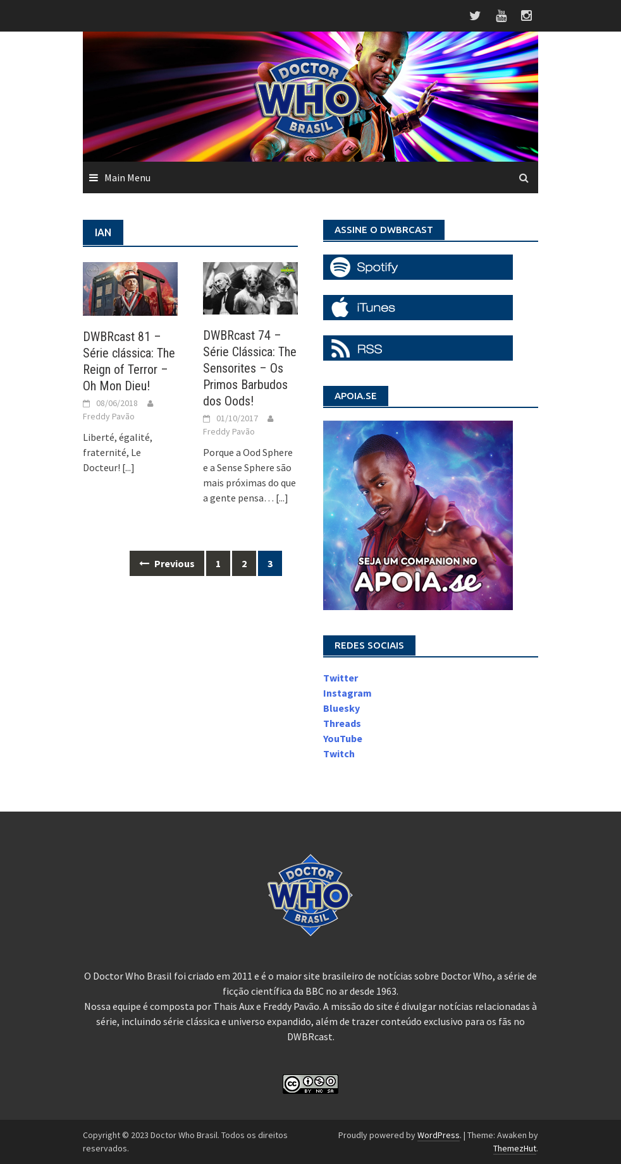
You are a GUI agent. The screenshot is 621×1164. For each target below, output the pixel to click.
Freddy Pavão (109, 416)
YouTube (342, 738)
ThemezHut (514, 1148)
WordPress (438, 1135)
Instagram (347, 693)
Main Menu (127, 177)
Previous (167, 563)
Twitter (340, 677)
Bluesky (341, 708)
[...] (128, 467)
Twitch (339, 753)
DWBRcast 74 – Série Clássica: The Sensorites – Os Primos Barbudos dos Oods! (250, 368)
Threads (342, 723)
